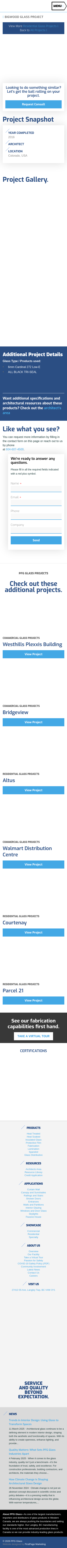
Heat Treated (33, 1133)
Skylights (33, 1213)
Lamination (33, 1149)
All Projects (38, 30)
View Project (34, 654)
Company (17, 525)
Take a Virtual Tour (33, 1257)
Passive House (33, 1217)
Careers (33, 1275)
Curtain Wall (33, 1189)
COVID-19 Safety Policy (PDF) (33, 1263)
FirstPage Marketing (35, 1544)
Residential (33, 1234)
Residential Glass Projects (40, 26)
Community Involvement (33, 1266)
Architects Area (33, 1169)
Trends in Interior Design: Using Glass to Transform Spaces (33, 1422)
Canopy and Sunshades (33, 1192)
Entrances (33, 1201)
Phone (15, 511)
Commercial (33, 1231)
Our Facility (33, 1254)
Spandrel (33, 1152)
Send (36, 540)
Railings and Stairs (33, 1195)
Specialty (33, 1237)
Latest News (33, 1269)
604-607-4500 (15, 449)
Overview (33, 1251)
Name (16, 483)
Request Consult (33, 104)
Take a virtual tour (33, 1036)
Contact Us (33, 1272)
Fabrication (33, 1145)
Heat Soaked (33, 1136)
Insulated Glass (34, 1139)
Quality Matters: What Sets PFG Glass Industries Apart (32, 1452)
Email (16, 497)
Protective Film (33, 1142)
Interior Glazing (33, 1207)
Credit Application (33, 1175)
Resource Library (33, 1172)
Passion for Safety (33, 1260)
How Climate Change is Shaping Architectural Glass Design (28, 1481)
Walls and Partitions (33, 1204)
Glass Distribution (33, 1155)
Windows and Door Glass (33, 1210)
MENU (58, 6)
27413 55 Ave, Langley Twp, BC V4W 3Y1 (33, 1290)
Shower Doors (33, 1198)
